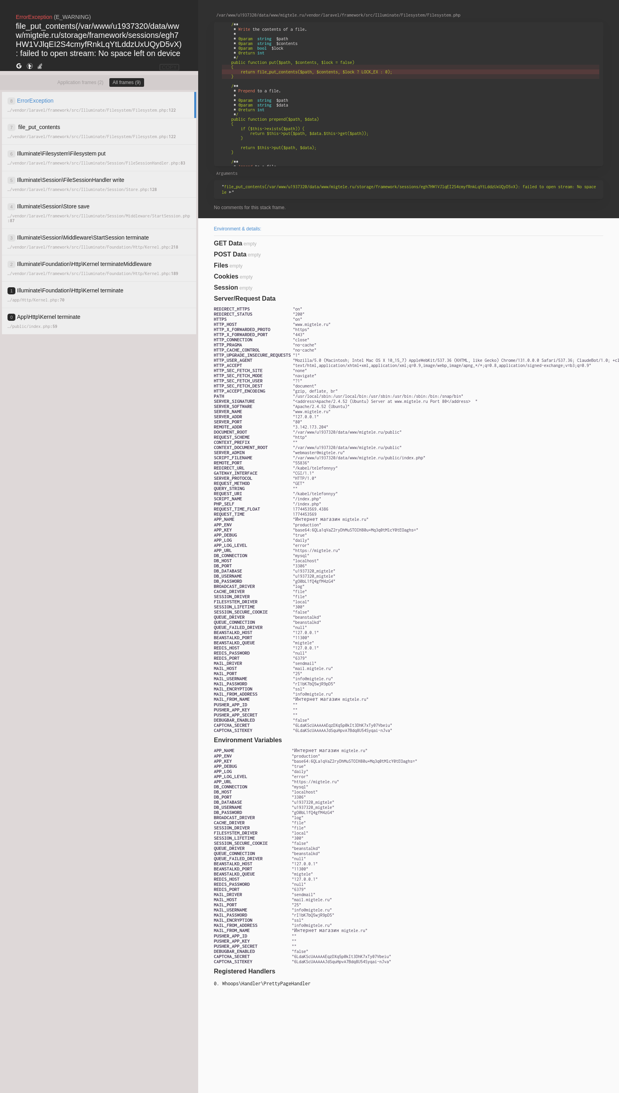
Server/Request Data (245, 298)
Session (226, 287)
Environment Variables (248, 740)
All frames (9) (127, 82)
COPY (169, 67)
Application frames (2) (80, 82)
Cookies (226, 276)
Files (221, 265)
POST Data (230, 254)
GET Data (228, 243)
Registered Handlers (245, 971)
